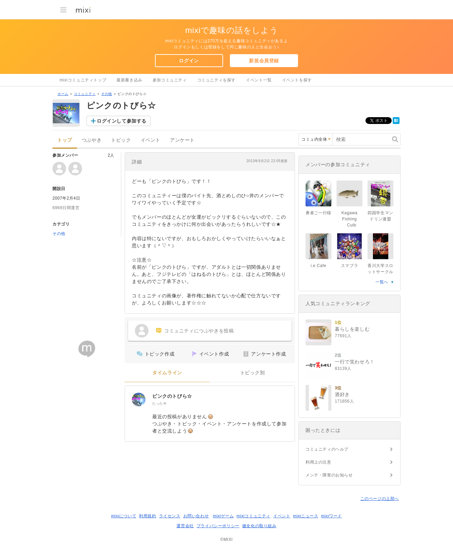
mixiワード (331, 516)
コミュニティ (85, 94)
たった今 (159, 403)
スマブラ (349, 265)
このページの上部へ (379, 498)
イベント (150, 140)
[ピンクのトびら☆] (138, 399)
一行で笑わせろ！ (355, 361)
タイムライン (167, 372)
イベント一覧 (259, 80)
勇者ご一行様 (318, 212)
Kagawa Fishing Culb (352, 219)
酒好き (342, 394)
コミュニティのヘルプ (327, 449)
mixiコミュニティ (253, 516)
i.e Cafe (318, 265)
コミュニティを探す (216, 80)
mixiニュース (305, 516)
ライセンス (170, 516)
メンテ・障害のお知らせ (329, 475)
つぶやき (91, 140)
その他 (106, 94)
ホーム (63, 94)
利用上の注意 (318, 462)
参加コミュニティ (170, 80)
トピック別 (252, 372)
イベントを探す (297, 80)
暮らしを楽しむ (352, 329)
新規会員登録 (264, 60)
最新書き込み (129, 80)
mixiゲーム (223, 516)
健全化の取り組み (259, 525)
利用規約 (147, 516)
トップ (64, 140)
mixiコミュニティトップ (83, 80)
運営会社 (184, 525)
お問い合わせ (196, 516)
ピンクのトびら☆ (172, 396)
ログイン (189, 60)
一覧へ (381, 282)
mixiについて (123, 516)
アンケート (182, 140)
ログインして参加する (121, 121)
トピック (121, 140)
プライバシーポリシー (218, 525)
